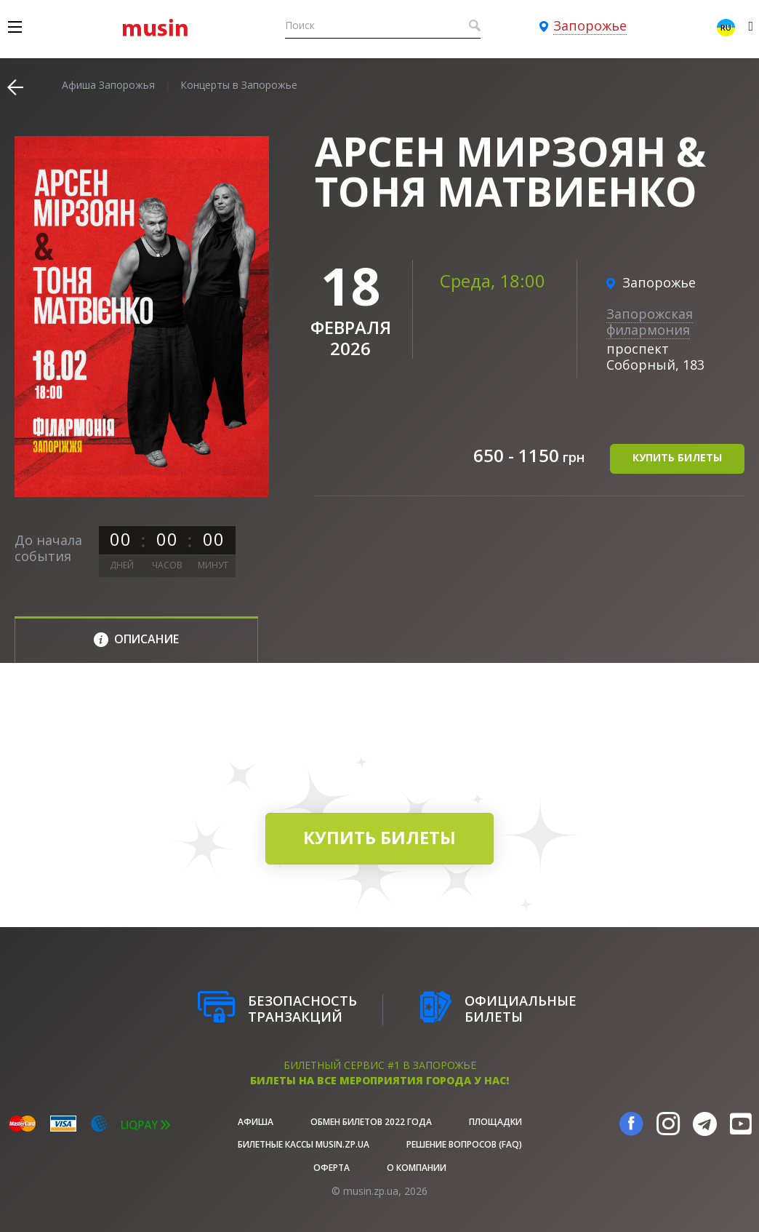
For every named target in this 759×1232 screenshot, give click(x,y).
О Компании (416, 1167)
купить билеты (677, 457)
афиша (255, 1122)
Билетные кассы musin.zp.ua (303, 1144)
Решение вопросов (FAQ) (464, 1144)
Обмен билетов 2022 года (371, 1122)
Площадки (495, 1122)
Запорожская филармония (649, 321)
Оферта (331, 1167)
